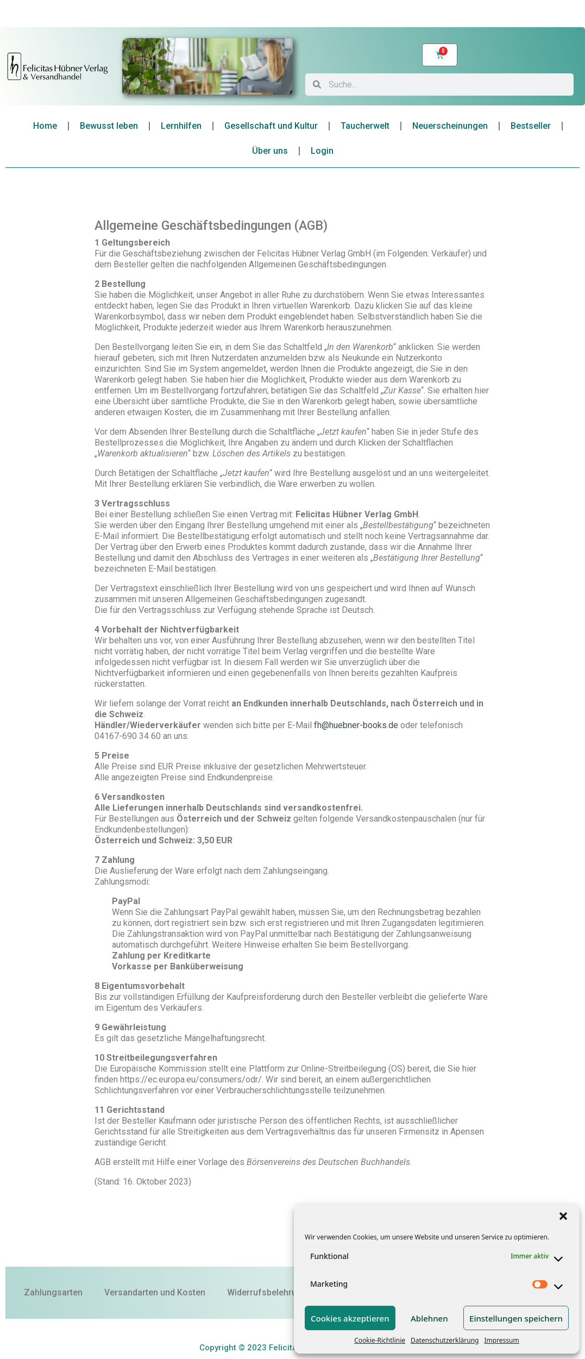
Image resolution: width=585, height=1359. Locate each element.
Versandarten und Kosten (154, 1292)
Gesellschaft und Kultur (271, 126)
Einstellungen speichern (516, 1318)
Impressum (501, 1340)
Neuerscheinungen (450, 126)
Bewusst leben (109, 126)
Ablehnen (429, 1318)
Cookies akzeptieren (350, 1318)
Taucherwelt (365, 126)
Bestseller (531, 126)
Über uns (270, 151)
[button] (563, 1216)
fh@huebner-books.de (356, 725)
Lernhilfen (181, 126)
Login (322, 151)
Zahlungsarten (53, 1292)
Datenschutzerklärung (445, 1340)
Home (45, 126)
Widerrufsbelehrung (267, 1292)
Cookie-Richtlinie (379, 1340)
